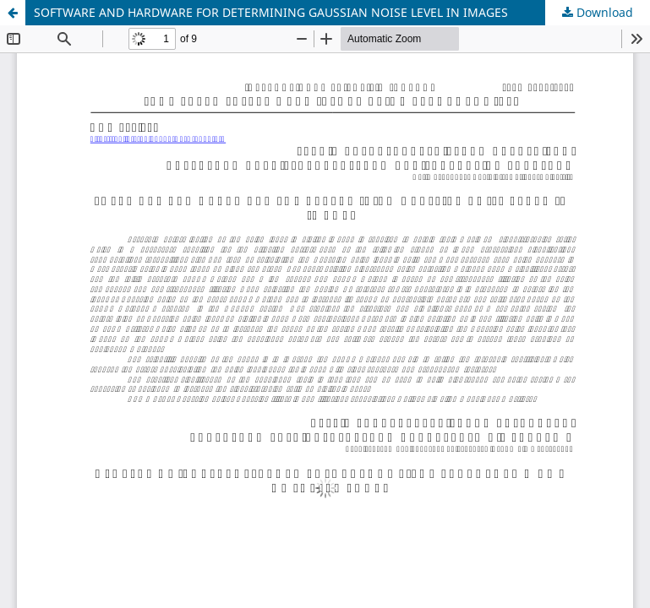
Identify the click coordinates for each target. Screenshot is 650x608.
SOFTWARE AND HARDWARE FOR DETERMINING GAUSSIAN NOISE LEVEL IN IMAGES (271, 12)
